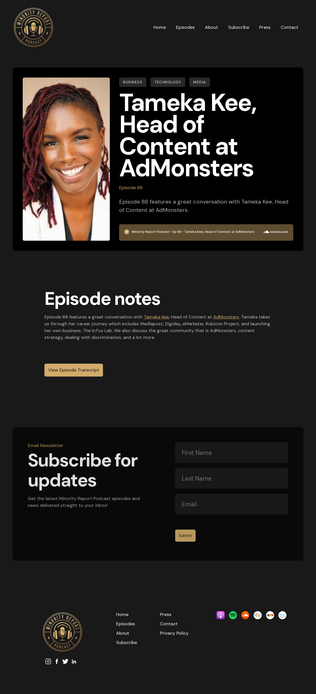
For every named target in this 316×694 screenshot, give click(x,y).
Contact (289, 27)
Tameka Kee (156, 317)
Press (265, 27)
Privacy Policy (174, 633)
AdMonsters (226, 317)
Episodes (185, 27)
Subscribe (238, 27)
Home (159, 27)
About (211, 27)
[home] (80, 27)
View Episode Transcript (73, 370)
